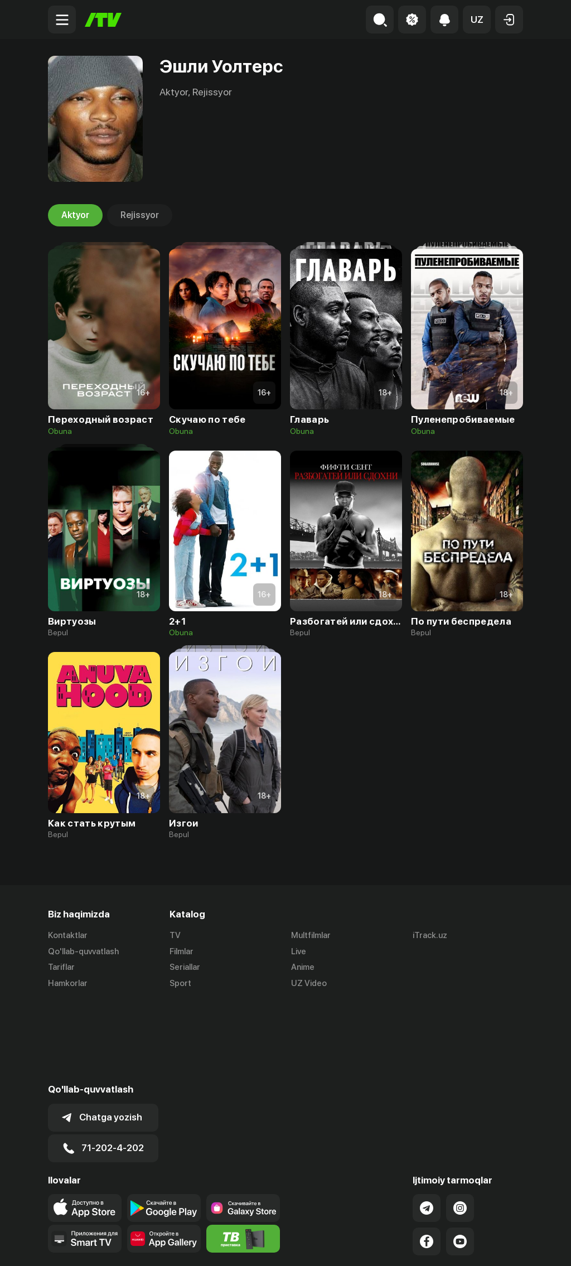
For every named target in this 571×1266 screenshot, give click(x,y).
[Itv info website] (243, 1158)
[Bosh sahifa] (103, 20)
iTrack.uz (430, 935)
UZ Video (309, 984)
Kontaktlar (68, 935)
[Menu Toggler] (62, 19)
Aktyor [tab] (75, 215)
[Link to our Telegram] (427, 1127)
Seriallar (185, 968)
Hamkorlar (68, 984)
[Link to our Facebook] (427, 1161)
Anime (302, 968)
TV (175, 935)
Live (298, 951)
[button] (477, 19)
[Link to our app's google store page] (164, 1127)
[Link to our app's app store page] (85, 1127)
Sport (180, 984)
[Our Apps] (85, 1158)
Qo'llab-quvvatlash (83, 951)
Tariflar (61, 968)
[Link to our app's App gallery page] (164, 1158)
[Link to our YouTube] (460, 1161)
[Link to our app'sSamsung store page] (243, 1127)
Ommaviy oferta (415, 1245)
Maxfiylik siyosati (491, 1245)
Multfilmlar (311, 935)
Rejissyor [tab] (139, 215)
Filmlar (181, 951)
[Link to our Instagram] (460, 1127)
